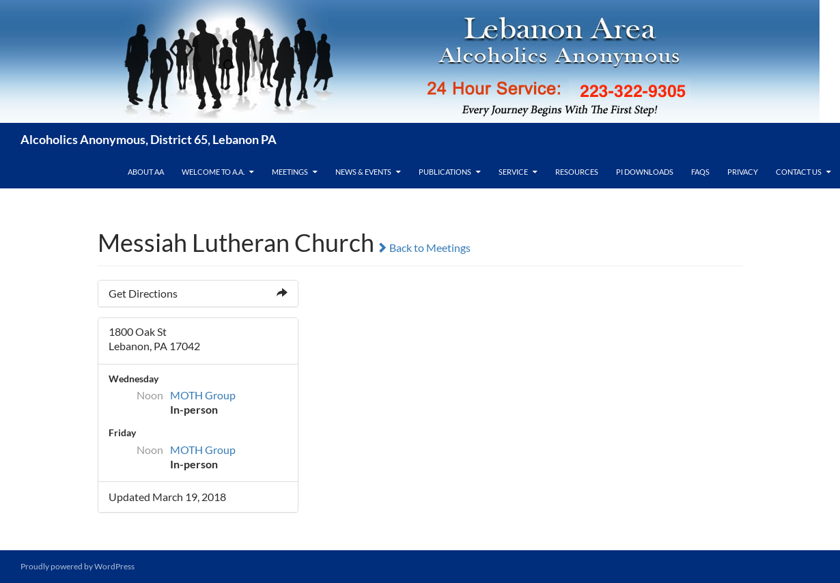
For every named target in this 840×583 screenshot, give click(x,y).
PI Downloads (644, 171)
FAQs (700, 171)
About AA (146, 171)
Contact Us (799, 171)
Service (513, 171)
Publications (445, 171)
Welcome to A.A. (213, 171)
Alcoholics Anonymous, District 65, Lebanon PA (148, 139)
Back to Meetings (423, 247)
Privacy (742, 171)
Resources (576, 171)
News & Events (363, 171)
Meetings (290, 171)
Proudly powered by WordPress (77, 566)
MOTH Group (203, 394)
